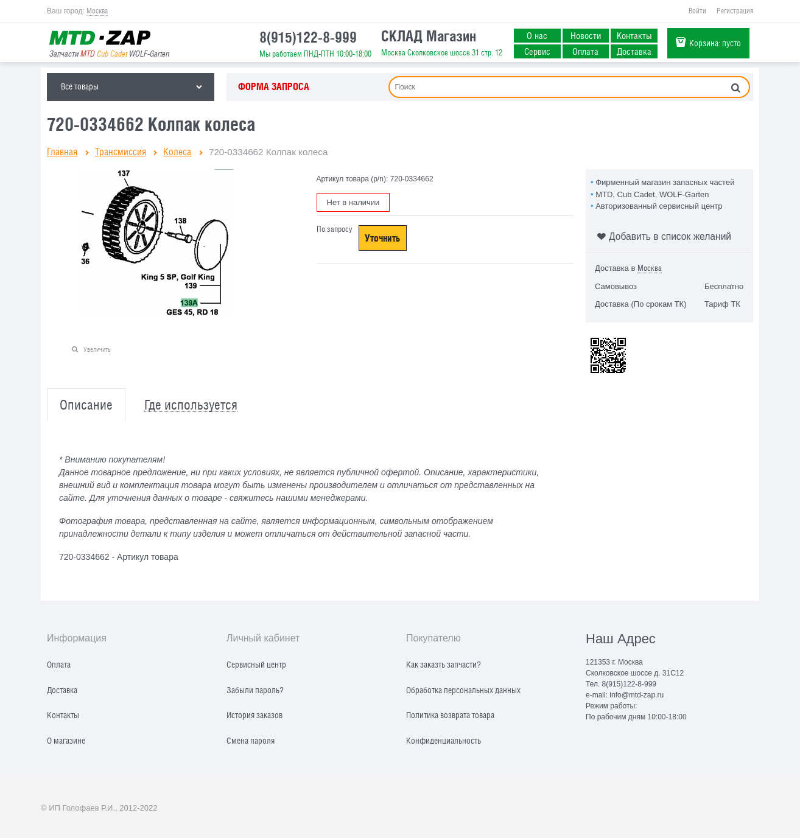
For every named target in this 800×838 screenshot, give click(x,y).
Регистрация (735, 11)
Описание (86, 405)
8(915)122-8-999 (308, 37)
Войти (697, 11)
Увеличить (97, 349)
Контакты (634, 35)
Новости (585, 35)
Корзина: (715, 43)
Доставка (634, 51)
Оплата (585, 51)
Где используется (190, 405)
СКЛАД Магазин (428, 35)
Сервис (537, 51)
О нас (537, 35)
